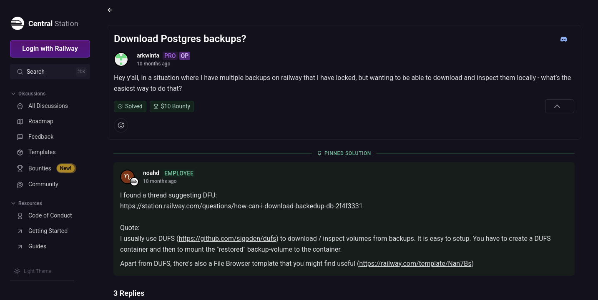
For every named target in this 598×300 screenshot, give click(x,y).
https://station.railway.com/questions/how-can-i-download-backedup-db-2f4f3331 (241, 206)
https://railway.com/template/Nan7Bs (415, 264)
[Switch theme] (32, 271)
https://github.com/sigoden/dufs (227, 238)
